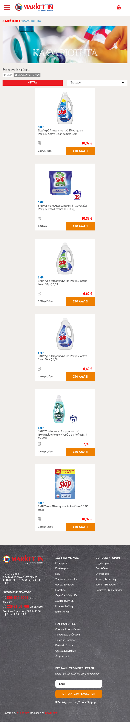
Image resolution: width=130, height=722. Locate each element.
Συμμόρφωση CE (64, 600)
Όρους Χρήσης (87, 702)
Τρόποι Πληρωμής (106, 584)
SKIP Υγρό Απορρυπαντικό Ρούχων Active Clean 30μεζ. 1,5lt (62, 357)
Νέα (57, 573)
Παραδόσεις (102, 568)
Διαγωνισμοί (62, 656)
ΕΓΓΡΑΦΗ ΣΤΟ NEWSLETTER (78, 693)
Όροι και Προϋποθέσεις (68, 629)
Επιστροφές (102, 573)
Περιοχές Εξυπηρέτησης (109, 590)
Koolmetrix (51, 713)
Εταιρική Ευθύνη (64, 606)
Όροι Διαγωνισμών (65, 650)
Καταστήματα (62, 568)
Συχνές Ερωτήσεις (106, 563)
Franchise (60, 590)
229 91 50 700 (16, 606)
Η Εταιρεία (61, 563)
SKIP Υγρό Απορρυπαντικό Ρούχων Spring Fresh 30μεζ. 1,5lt (62, 282)
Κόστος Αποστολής (106, 579)
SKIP (41, 127)
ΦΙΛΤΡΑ (32, 82)
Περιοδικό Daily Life (66, 595)
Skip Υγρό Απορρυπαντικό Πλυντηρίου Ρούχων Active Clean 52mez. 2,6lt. (60, 132)
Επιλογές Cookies (65, 645)
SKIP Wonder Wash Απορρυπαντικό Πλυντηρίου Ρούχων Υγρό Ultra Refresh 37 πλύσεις (62, 435)
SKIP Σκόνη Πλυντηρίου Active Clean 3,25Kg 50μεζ (63, 508)
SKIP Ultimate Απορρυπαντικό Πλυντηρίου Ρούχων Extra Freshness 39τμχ (63, 207)
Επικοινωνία (62, 611)
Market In (36, 8)
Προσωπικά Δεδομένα (67, 634)
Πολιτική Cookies (65, 640)
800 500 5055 (15, 597)
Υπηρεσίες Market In (66, 579)
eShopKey (23, 713)
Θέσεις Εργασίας (64, 584)
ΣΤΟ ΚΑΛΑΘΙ (80, 151)
